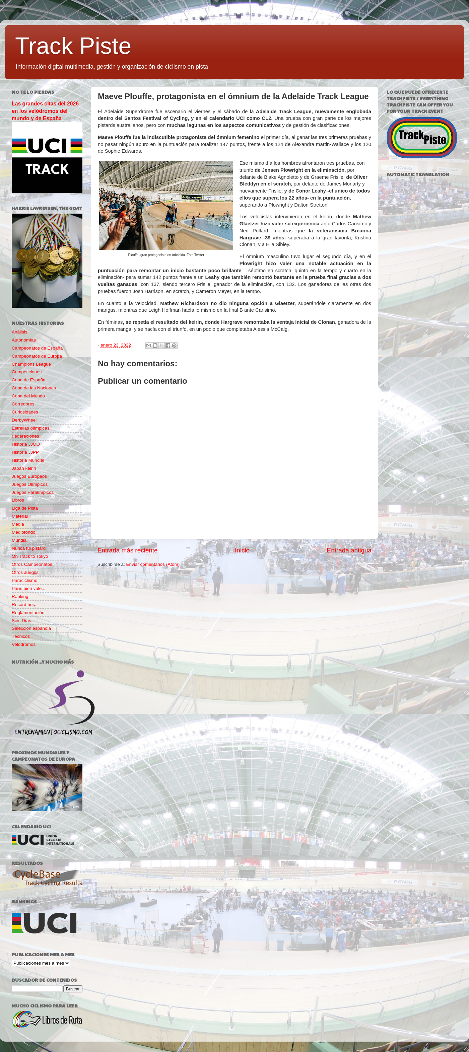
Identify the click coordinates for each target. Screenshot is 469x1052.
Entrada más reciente (127, 550)
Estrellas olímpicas (31, 428)
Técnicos (21, 636)
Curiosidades (25, 412)
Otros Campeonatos (32, 564)
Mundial (19, 540)
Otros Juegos (25, 572)
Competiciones (27, 371)
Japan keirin (24, 468)
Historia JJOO (26, 444)
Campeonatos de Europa (37, 356)
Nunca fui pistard (29, 548)
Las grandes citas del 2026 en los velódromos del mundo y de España (45, 111)
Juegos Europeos (29, 476)
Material (20, 516)
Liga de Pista (25, 508)
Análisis (19, 331)
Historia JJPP (25, 452)
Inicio (242, 550)
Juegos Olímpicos (30, 484)
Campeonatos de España (37, 348)
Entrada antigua (349, 550)
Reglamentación (28, 612)
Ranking (20, 596)
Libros (18, 500)
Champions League (31, 364)
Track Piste (73, 46)
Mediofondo (24, 532)
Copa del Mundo (28, 395)
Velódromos (24, 644)
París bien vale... (29, 588)
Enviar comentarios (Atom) (153, 564)
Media (18, 524)
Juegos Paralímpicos (33, 492)
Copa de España (29, 379)
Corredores (23, 403)
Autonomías (24, 340)
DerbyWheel (24, 420)
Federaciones (25, 436)
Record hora (24, 604)
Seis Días (21, 620)
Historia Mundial (28, 460)
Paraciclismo (25, 580)
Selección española (31, 628)
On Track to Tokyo (30, 556)
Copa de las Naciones (34, 387)
